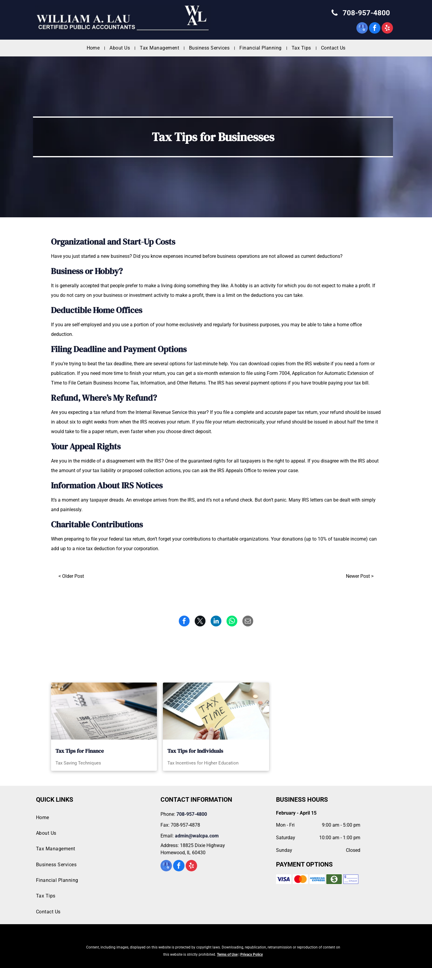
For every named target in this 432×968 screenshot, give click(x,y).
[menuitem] (93, 48)
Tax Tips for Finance (80, 751)
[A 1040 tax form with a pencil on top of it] (104, 711)
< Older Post (71, 576)
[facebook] (374, 28)
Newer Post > (360, 576)
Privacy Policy (251, 954)
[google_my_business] (362, 28)
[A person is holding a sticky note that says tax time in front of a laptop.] (216, 711)
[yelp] (387, 28)
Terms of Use (227, 954)
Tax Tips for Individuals (195, 751)
